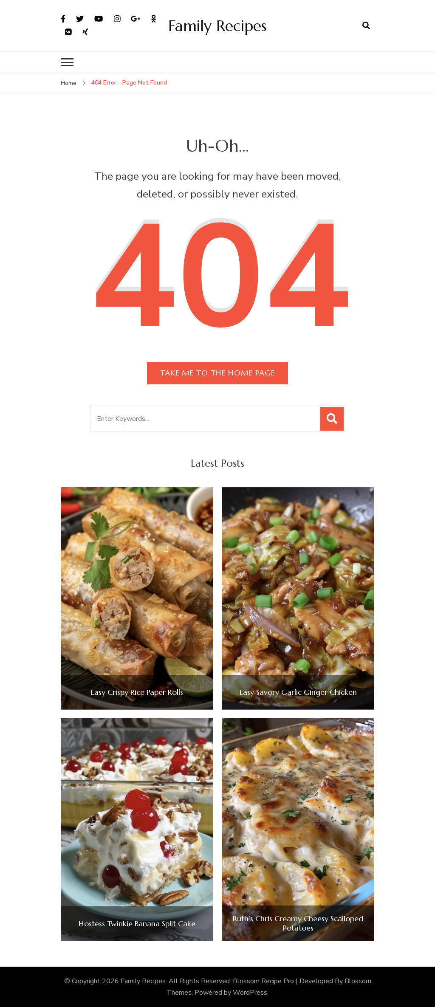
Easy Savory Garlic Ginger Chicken (298, 692)
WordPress (250, 992)
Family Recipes (217, 25)
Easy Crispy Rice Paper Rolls (137, 692)
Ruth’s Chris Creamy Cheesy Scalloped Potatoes (298, 923)
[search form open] (366, 25)
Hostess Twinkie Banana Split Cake (137, 923)
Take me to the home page (217, 373)
